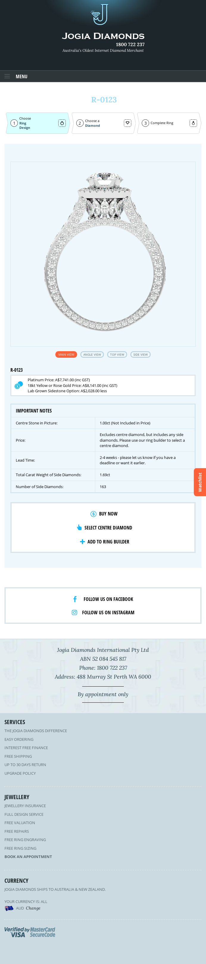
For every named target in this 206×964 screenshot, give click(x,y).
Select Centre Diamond (108, 527)
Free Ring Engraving (25, 839)
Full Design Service (23, 814)
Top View (117, 354)
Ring (22, 123)
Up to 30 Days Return (25, 764)
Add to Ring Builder (108, 541)
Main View (66, 354)
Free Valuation (19, 822)
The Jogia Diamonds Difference (35, 730)
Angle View (92, 354)
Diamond (92, 125)
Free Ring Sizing (20, 848)
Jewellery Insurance (25, 805)
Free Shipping (18, 756)
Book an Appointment (28, 856)
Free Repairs (16, 831)
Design (24, 127)
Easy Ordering (18, 739)
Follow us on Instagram (108, 612)
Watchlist (200, 482)
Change (33, 908)
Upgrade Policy (20, 773)
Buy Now (108, 513)
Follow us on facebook (108, 599)
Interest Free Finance (26, 747)
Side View (140, 354)
